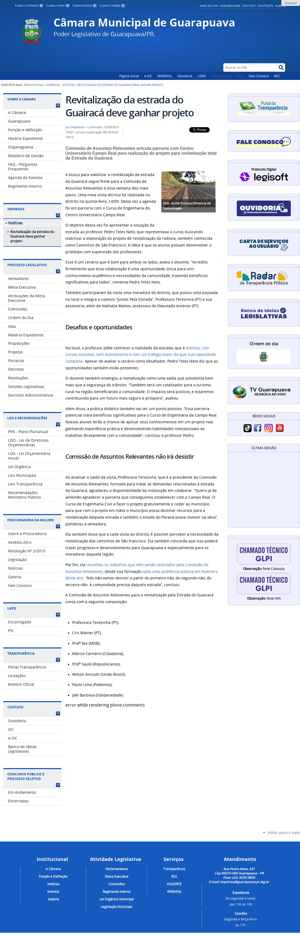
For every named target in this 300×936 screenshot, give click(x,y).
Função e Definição (53, 876)
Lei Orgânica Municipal (116, 899)
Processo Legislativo (27, 265)
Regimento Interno (117, 891)
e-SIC (148, 76)
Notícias (68, 85)
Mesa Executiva (116, 876)
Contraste (265, 6)
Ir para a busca (85, 5)
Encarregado (222, 76)
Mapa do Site (209, 6)
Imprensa (52, 85)
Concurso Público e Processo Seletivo (25, 776)
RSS (277, 76)
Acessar (291, 3)
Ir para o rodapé (112, 5)
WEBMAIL (165, 76)
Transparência (21, 653)
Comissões (116, 884)
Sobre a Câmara (21, 99)
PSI (240, 76)
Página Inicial (129, 76)
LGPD (202, 76)
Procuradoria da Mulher (30, 520)
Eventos (53, 891)
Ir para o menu (58, 5)
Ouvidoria (185, 76)
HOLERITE (174, 884)
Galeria (53, 899)
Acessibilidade (230, 6)
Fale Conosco (259, 76)
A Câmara (53, 869)
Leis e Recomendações (27, 418)
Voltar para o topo (284, 832)
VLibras (280, 6)
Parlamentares (116, 869)
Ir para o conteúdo (29, 5)
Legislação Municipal (116, 906)
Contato (248, 6)
